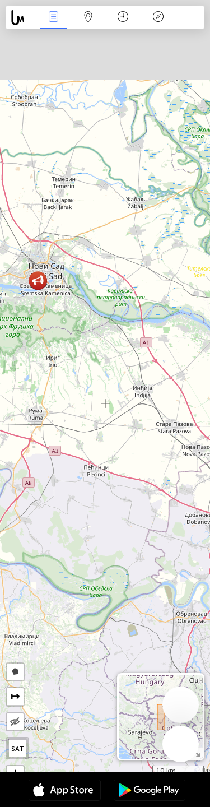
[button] (38, 280)
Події (53, 18)
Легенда (158, 18)
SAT (17, 749)
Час (123, 18)
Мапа (88, 18)
